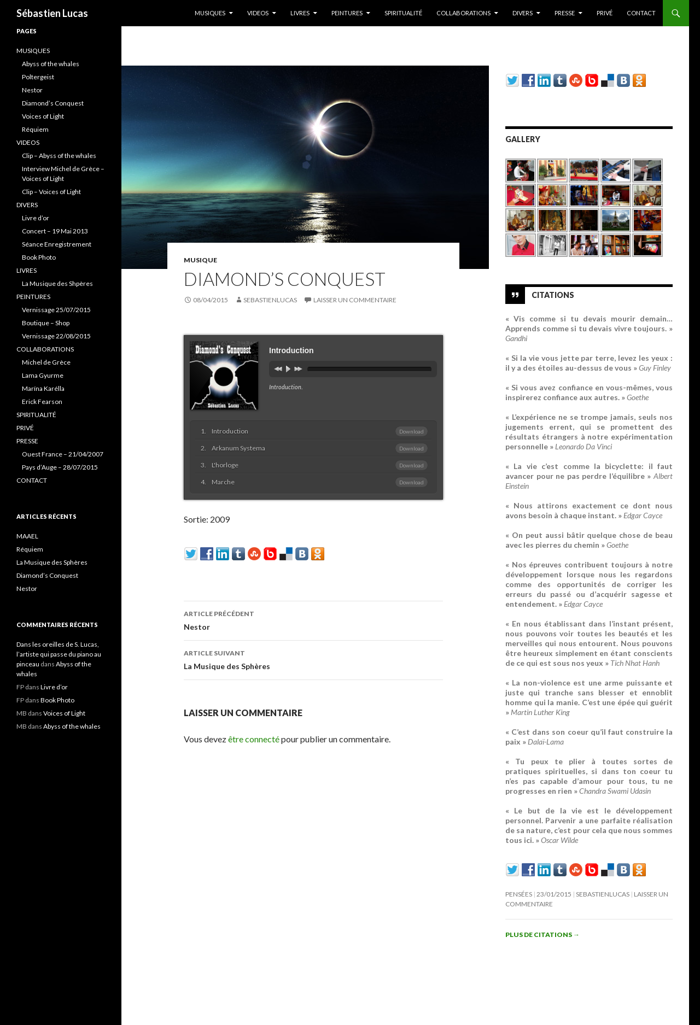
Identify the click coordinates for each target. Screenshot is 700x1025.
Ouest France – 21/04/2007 (62, 454)
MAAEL (27, 536)
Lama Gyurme (42, 375)
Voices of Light (43, 116)
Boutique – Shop (45, 323)
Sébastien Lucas (52, 13)
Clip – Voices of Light (51, 192)
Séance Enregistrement (56, 244)
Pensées (518, 894)
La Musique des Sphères (313, 659)
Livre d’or (35, 218)
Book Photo (39, 257)
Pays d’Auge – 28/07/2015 (60, 467)
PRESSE (565, 12)
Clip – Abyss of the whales (59, 155)
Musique (200, 260)
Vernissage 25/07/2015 (56, 310)
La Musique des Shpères (57, 283)
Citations (553, 295)
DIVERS (522, 12)
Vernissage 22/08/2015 (56, 336)
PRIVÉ (604, 12)
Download (411, 431)
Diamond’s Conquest (53, 103)
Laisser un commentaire (354, 300)
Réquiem (35, 129)
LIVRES (300, 12)
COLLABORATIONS (463, 12)
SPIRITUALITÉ (403, 12)
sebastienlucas (270, 300)
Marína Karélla (43, 388)
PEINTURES (347, 12)
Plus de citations (542, 934)
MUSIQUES (210, 12)
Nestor (313, 619)
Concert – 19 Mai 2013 (55, 231)
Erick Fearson (42, 401)
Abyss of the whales (50, 64)
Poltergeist (38, 77)
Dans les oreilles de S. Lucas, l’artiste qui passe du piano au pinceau (58, 654)
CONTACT (641, 12)
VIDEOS (258, 12)
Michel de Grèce (46, 362)
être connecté (253, 739)
